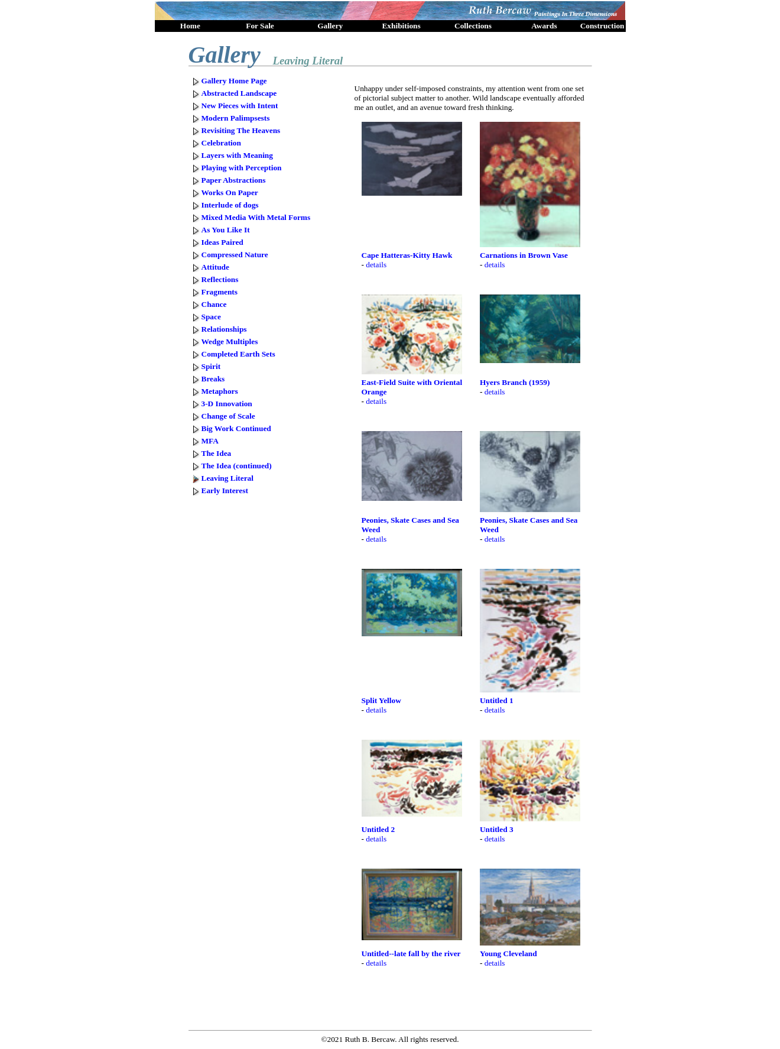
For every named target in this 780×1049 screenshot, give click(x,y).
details (376, 264)
